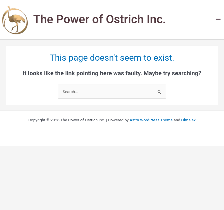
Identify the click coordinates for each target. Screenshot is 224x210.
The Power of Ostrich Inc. (99, 19)
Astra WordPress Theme (151, 120)
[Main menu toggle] (218, 19)
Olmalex (188, 120)
